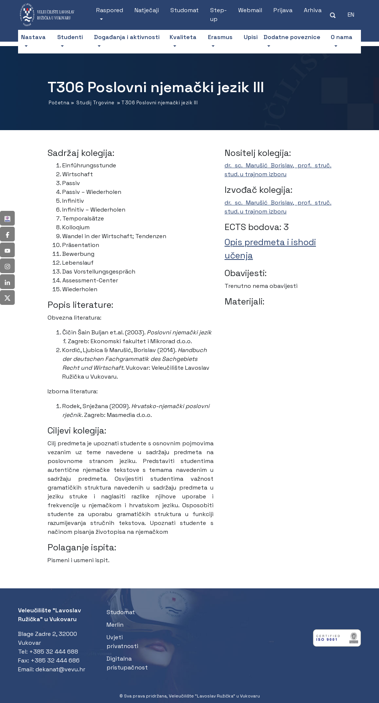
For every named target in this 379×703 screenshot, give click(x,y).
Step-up (218, 14)
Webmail (250, 10)
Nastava (33, 37)
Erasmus (220, 37)
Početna (59, 103)
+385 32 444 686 (55, 660)
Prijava (283, 10)
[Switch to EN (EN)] (351, 15)
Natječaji (147, 10)
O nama (341, 37)
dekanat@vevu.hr (60, 669)
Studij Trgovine (95, 103)
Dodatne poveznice (292, 37)
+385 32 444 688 (53, 651)
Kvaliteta (183, 37)
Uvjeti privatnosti (122, 641)
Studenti (70, 37)
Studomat (184, 10)
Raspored (109, 10)
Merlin (115, 625)
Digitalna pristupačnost (127, 663)
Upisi (251, 37)
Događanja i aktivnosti (127, 37)
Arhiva (312, 10)
